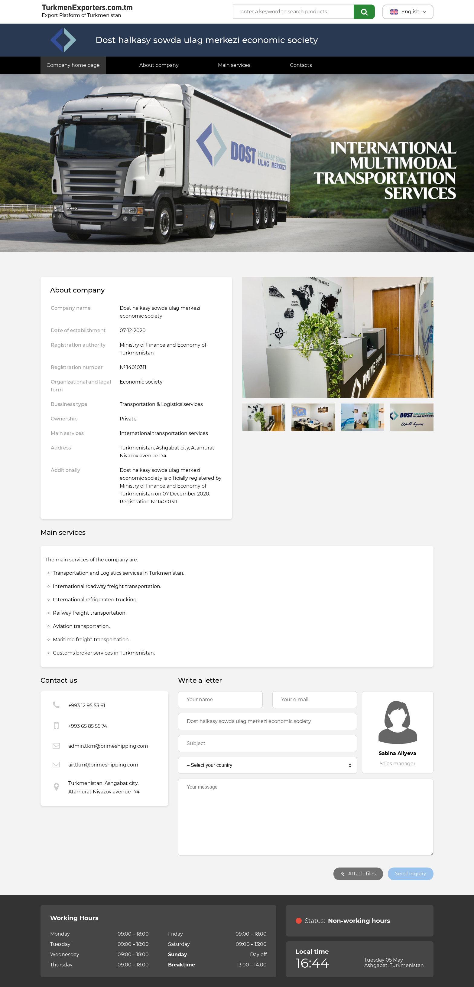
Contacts (301, 65)
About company (159, 65)
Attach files (358, 874)
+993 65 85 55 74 (87, 726)
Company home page (73, 65)
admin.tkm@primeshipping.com (108, 746)
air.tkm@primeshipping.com (103, 765)
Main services (234, 65)
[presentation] (224, 874)
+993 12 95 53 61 (86, 705)
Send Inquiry (410, 874)
